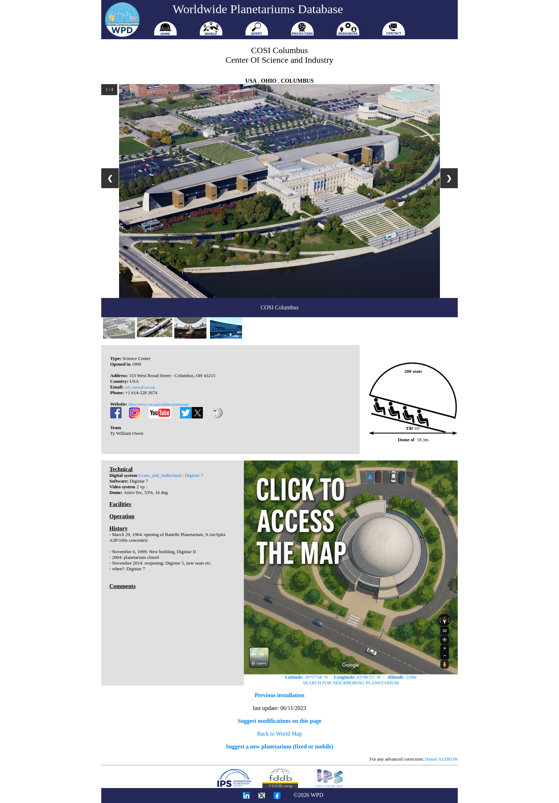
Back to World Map (279, 734)
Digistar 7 (194, 475)
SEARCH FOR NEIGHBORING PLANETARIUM (351, 682)
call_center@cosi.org (140, 387)
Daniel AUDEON (441, 759)
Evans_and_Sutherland (159, 475)
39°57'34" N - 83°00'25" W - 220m (351, 677)
